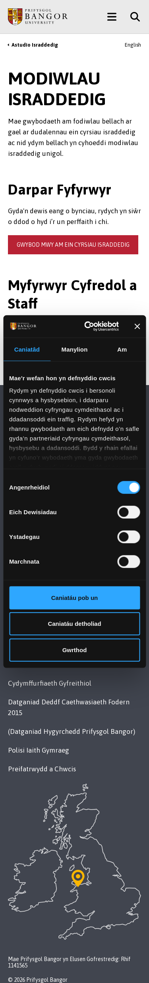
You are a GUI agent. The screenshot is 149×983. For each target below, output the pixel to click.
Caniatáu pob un (74, 597)
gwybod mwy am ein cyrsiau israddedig (73, 245)
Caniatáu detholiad (74, 623)
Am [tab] (122, 349)
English (133, 44)
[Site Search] (132, 16)
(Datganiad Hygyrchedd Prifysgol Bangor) (71, 731)
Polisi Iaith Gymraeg (38, 750)
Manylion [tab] (75, 349)
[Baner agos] (137, 326)
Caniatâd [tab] (27, 349)
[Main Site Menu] (111, 16)
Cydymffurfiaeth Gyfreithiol (49, 683)
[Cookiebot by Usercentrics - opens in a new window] (87, 326)
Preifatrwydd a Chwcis (42, 769)
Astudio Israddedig (35, 45)
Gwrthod (74, 649)
